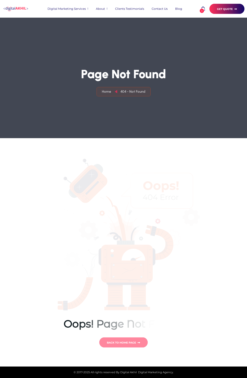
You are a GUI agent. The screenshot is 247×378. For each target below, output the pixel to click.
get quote (227, 9)
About (100, 8)
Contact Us (160, 8)
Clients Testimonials (129, 8)
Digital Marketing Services (67, 8)
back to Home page (123, 343)
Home (107, 92)
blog (178, 8)
